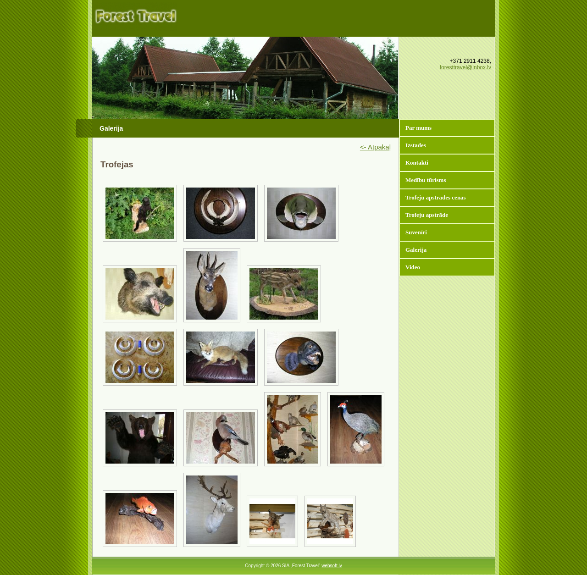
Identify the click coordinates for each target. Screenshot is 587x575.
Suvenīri (416, 232)
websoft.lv (331, 565)
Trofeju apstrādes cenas (435, 197)
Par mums (418, 127)
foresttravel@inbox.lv (465, 67)
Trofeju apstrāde (426, 214)
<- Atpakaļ (375, 147)
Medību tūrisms (425, 180)
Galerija (415, 249)
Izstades (415, 145)
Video (412, 267)
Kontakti (416, 162)
